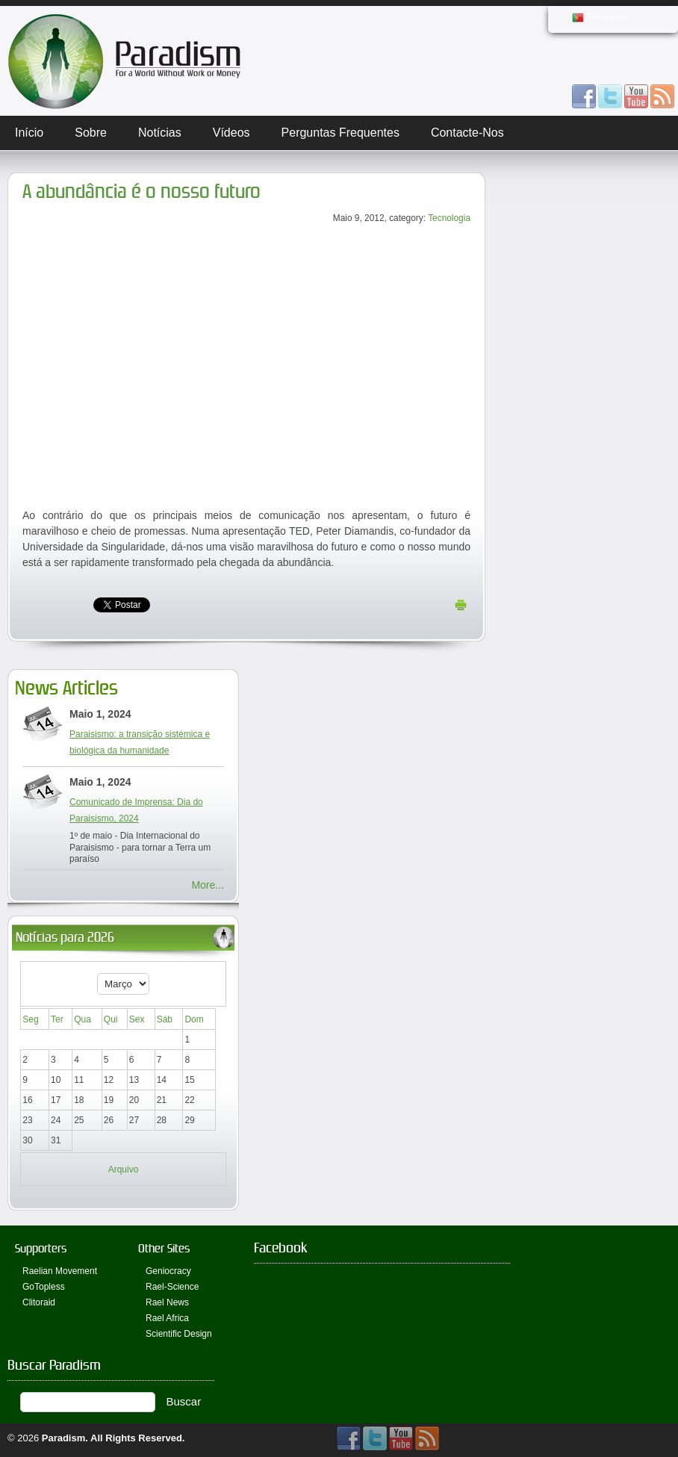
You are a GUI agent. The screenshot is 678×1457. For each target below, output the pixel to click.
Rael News (167, 1302)
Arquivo (123, 1169)
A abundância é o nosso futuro (141, 191)
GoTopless (43, 1287)
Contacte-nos (467, 132)
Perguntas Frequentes (340, 132)
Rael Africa (167, 1318)
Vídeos (231, 132)
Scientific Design (179, 1334)
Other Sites (164, 1248)
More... (207, 885)
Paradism (64, 1438)
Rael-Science (172, 1287)
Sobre (91, 132)
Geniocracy (168, 1271)
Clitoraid (38, 1302)
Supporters (40, 1248)
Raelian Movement (59, 1271)
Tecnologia (449, 218)
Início (29, 132)
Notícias (159, 132)
